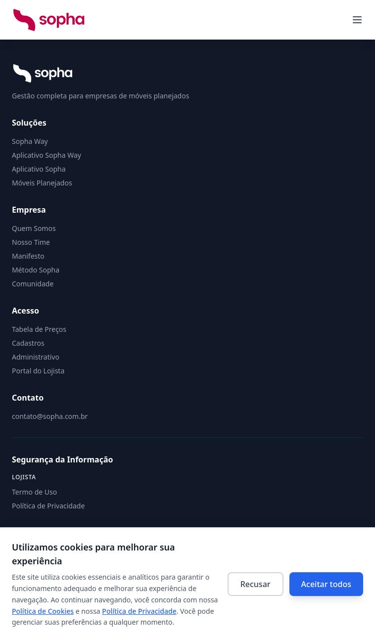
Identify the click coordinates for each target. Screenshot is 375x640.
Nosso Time (31, 242)
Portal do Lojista (38, 370)
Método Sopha (35, 269)
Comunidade (32, 283)
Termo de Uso (34, 492)
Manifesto (28, 256)
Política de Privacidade (139, 611)
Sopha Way (30, 141)
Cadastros (28, 343)
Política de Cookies (43, 611)
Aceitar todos (326, 584)
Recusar (255, 584)
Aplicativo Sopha (39, 169)
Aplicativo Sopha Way (46, 155)
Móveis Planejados (42, 182)
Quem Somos (34, 228)
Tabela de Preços (39, 329)
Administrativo (35, 357)
